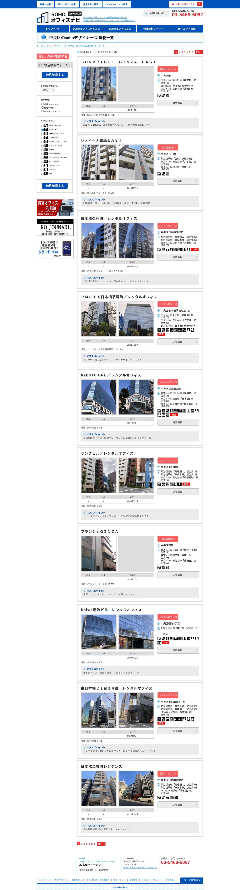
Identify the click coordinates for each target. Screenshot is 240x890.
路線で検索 (45, 4)
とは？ (99, 880)
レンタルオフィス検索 (117, 4)
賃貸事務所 (48, 108)
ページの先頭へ (192, 880)
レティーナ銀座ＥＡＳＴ (101, 140)
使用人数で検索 (90, 4)
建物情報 (177, 103)
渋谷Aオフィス (61, 880)
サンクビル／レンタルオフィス (107, 454)
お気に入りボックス (188, 4)
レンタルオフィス (51, 111)
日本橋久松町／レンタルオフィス (109, 219)
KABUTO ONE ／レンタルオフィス (111, 375)
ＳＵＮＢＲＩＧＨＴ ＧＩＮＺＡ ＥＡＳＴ (118, 62)
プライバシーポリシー (151, 880)
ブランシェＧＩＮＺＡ (100, 532)
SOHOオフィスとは (120, 28)
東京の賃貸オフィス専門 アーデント (140, 867)
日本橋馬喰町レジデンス (101, 767)
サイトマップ (119, 880)
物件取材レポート (153, 28)
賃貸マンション (50, 104)
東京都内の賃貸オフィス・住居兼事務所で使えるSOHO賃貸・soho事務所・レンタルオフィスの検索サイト (109, 19)
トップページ (53, 28)
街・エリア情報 (187, 28)
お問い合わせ (157, 13)
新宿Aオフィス (78, 880)
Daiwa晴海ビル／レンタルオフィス (111, 610)
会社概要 (133, 880)
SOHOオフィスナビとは (86, 28)
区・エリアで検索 (67, 4)
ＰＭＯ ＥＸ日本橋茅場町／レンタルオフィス (119, 297)
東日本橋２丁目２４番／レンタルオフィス (117, 688)
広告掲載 (170, 880)
